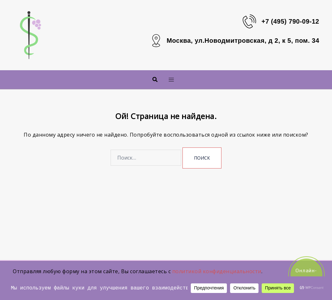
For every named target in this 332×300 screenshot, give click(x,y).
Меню (160, 79)
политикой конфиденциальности (216, 271)
